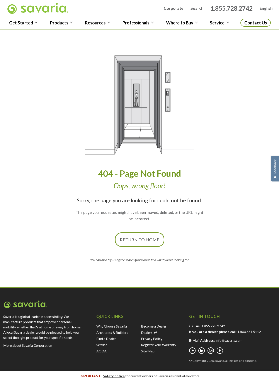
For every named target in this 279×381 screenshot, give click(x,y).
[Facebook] (220, 353)
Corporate (174, 9)
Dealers (149, 335)
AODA (101, 353)
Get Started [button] (23, 24)
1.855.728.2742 (231, 9)
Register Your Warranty (158, 347)
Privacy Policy (151, 341)
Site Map (148, 353)
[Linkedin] (201, 353)
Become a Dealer (154, 328)
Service (101, 347)
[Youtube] (192, 353)
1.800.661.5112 (249, 334)
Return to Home (139, 241)
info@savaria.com (229, 343)
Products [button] (61, 24)
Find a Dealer (106, 341)
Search (197, 9)
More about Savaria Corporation (27, 348)
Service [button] (219, 24)
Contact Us (255, 24)
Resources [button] (97, 24)
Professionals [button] (138, 24)
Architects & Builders (112, 335)
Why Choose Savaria (111, 328)
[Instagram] (211, 353)
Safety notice (114, 376)
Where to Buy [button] (182, 24)
